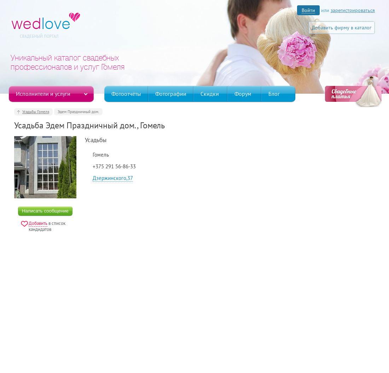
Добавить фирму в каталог (341, 27)
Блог (274, 93)
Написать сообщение (45, 211)
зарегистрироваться (353, 10)
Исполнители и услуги (43, 93)
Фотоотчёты (126, 93)
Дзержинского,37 (113, 178)
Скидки (210, 93)
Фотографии (170, 93)
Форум (242, 93)
